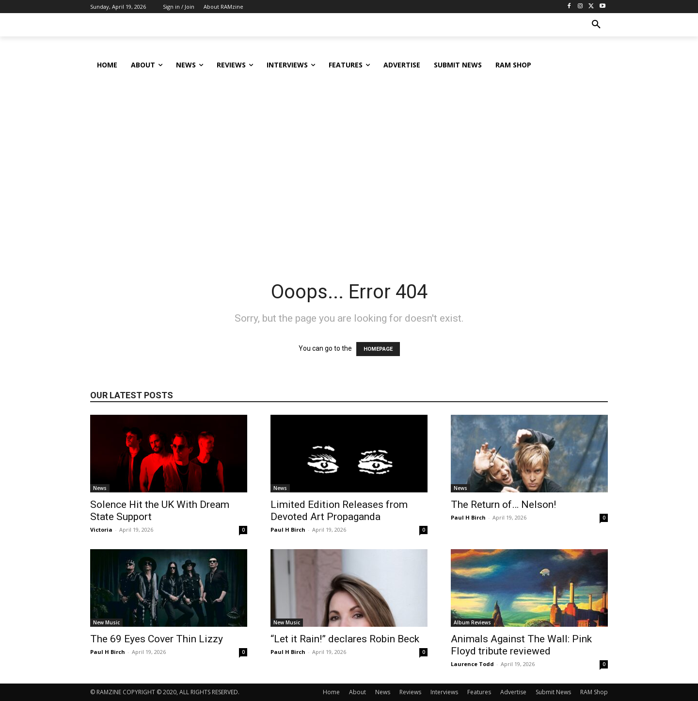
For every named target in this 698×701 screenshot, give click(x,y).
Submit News (553, 692)
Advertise (513, 692)
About (357, 692)
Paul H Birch (287, 529)
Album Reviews (472, 622)
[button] (596, 24)
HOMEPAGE (378, 349)
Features (479, 692)
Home (331, 692)
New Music (106, 622)
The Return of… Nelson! (503, 504)
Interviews (444, 692)
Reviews (410, 692)
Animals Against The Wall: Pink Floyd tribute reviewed (521, 645)
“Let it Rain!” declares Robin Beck (344, 639)
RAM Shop (594, 692)
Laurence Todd (472, 664)
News (100, 488)
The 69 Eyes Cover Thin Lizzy (156, 639)
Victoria (101, 529)
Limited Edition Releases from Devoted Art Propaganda (339, 510)
